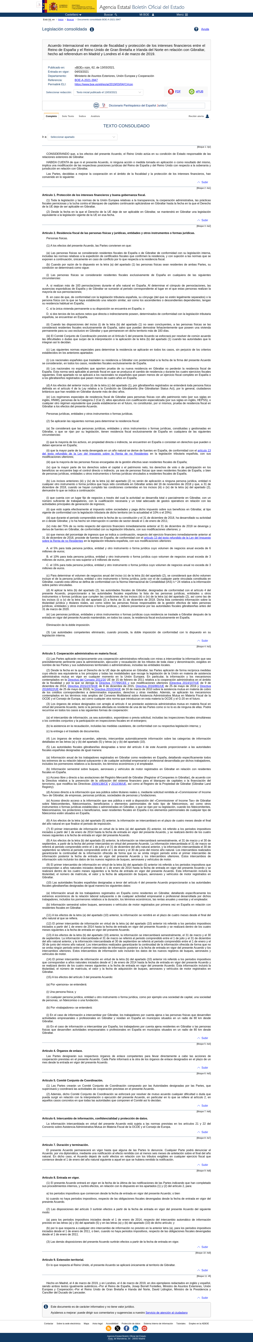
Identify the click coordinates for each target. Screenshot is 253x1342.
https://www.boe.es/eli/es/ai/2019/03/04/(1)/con (104, 84)
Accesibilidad (112, 1323)
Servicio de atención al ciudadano (167, 1312)
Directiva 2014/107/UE (184, 682)
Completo (51, 116)
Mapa (86, 1323)
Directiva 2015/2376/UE (83, 686)
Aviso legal (97, 1323)
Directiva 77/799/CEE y (114, 682)
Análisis (95, 116)
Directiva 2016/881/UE (150, 686)
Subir (205, 182)
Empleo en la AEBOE (199, 1323)
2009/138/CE (100, 783)
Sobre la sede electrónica (68, 1323)
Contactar (48, 1323)
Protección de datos (131, 1323)
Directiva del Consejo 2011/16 (87, 679)
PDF (178, 91)
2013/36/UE (118, 783)
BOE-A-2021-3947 (86, 80)
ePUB (199, 91)
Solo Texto (68, 116)
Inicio (60, 19)
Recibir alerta (199, 116)
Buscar (70, 19)
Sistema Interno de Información (158, 1323)
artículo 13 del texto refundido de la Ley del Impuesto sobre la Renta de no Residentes (126, 452)
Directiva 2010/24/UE (108, 689)
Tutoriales (181, 1323)
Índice (82, 116)
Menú (182, 14)
